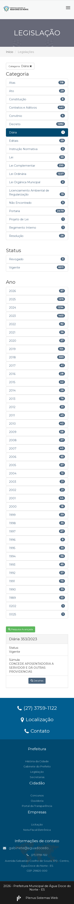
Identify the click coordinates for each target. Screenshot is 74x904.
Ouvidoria (37, 800)
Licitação (37, 824)
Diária (20, 66)
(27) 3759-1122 (37, 708)
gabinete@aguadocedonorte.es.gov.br (38, 848)
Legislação (37, 771)
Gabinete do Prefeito (37, 766)
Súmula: (14, 660)
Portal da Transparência (37, 805)
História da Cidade (37, 761)
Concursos (37, 795)
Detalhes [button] (37, 680)
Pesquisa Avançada (20, 629)
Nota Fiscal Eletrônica (37, 829)
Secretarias (37, 777)
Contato (37, 730)
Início (9, 52)
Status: (14, 648)
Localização (37, 719)
